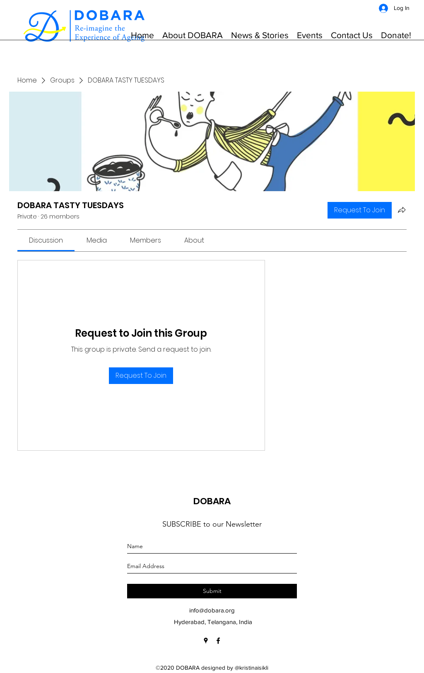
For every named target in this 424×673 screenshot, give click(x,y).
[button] (192, 35)
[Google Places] (206, 641)
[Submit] (212, 591)
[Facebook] (218, 641)
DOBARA (212, 501)
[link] (46, 240)
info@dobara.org (212, 610)
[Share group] (402, 210)
